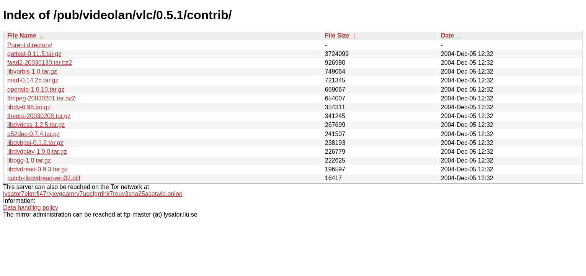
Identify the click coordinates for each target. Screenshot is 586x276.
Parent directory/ (29, 45)
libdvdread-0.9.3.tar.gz (37, 169)
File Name (21, 35)
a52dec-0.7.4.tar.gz (33, 134)
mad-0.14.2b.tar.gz (32, 80)
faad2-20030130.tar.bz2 (39, 62)
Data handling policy (30, 207)
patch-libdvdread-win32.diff (43, 178)
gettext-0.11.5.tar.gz (34, 54)
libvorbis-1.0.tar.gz (32, 71)
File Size (337, 35)
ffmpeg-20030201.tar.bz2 (41, 98)
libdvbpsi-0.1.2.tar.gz (35, 143)
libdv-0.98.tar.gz (29, 107)
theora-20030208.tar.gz (38, 116)
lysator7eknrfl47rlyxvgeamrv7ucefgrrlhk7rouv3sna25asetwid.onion (93, 194)
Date (447, 35)
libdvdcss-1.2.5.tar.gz (36, 125)
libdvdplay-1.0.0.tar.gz (37, 151)
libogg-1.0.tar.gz (29, 160)
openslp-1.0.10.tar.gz (35, 89)
